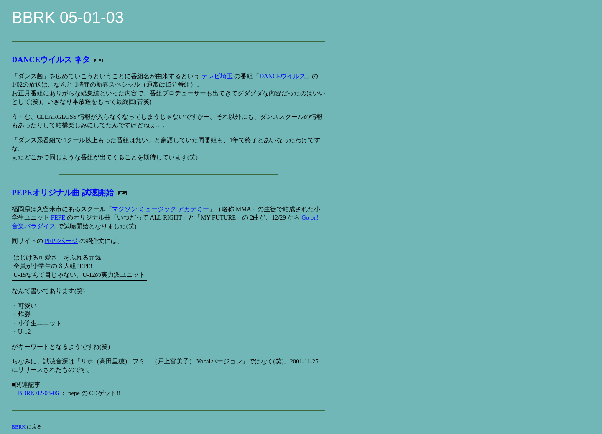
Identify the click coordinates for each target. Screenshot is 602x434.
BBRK (19, 427)
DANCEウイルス (282, 76)
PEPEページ (61, 240)
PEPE (58, 217)
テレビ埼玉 (217, 76)
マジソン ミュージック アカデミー (160, 209)
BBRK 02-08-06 (38, 393)
